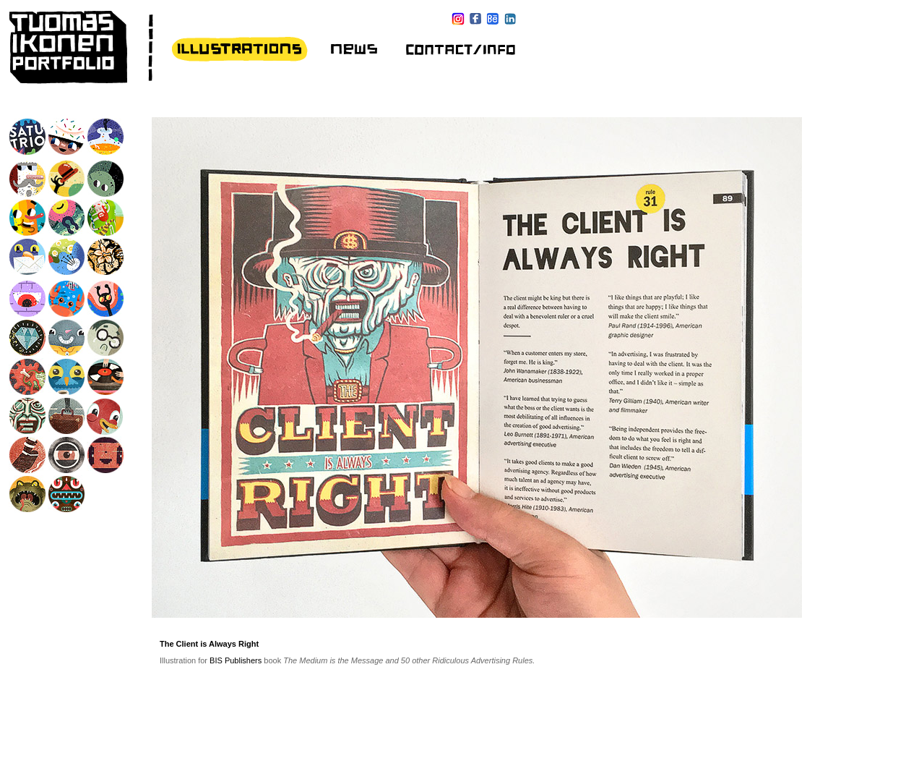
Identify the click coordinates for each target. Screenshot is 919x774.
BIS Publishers (236, 660)
